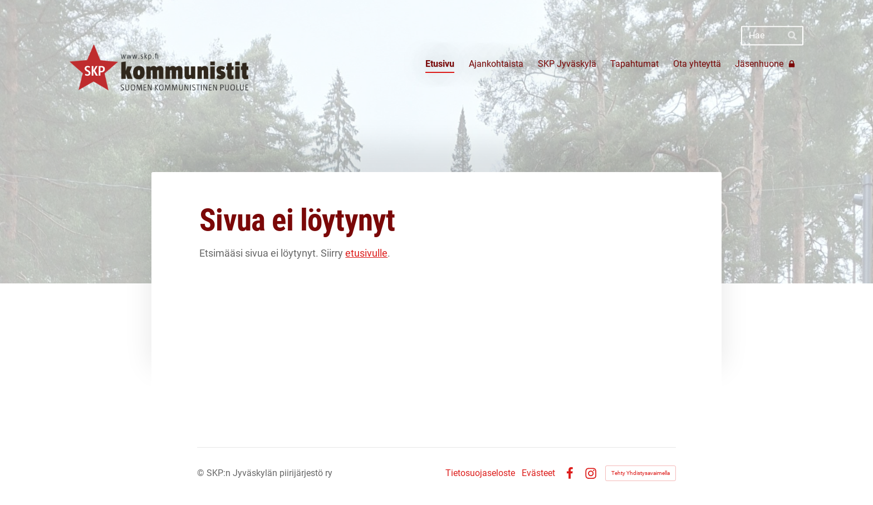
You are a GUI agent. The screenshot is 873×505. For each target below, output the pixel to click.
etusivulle (366, 253)
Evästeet (538, 473)
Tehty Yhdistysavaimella (640, 473)
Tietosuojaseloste (480, 473)
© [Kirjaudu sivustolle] (202, 473)
